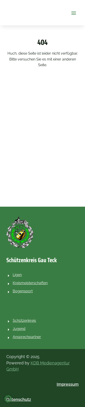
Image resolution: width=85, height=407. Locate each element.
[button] (73, 12)
